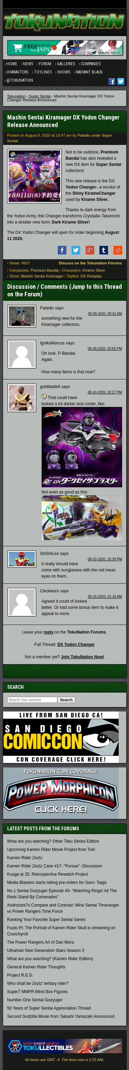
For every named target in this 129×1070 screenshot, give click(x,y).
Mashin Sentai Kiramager (42, 276)
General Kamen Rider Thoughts (36, 967)
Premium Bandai (44, 270)
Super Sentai (40, 96)
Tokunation (16, 96)
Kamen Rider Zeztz (25, 857)
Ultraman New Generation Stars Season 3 (45, 950)
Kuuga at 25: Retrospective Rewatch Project (47, 874)
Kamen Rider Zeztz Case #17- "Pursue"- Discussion (55, 866)
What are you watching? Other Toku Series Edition (53, 841)
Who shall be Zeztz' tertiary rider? (37, 983)
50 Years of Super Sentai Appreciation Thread (49, 1008)
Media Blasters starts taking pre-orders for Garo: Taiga (57, 882)
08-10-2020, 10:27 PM (105, 392)
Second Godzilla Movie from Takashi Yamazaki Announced (61, 1016)
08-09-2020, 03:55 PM (105, 349)
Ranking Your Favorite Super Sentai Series (46, 919)
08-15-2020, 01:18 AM (105, 597)
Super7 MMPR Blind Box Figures (37, 991)
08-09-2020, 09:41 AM (105, 314)
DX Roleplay (90, 276)
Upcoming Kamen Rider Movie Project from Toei (51, 849)
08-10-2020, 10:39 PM (105, 559)
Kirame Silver (94, 270)
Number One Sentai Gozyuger (35, 1000)
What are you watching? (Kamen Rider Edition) (50, 958)
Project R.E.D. (20, 975)
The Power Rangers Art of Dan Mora (40, 942)
